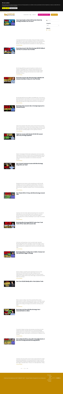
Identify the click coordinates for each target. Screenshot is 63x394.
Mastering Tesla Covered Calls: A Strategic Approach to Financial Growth (28, 110)
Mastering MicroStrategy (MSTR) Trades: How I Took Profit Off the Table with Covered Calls (30, 228)
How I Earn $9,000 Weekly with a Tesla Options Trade (30, 288)
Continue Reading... (19, 45)
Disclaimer (49, 385)
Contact (49, 391)
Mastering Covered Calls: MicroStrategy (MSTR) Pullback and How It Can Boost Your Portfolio (30, 49)
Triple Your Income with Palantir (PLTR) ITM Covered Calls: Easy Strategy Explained (29, 138)
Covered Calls (26, 14)
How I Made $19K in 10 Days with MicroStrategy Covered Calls (30, 198)
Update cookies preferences (5, 11)
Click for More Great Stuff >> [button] (44, 14)
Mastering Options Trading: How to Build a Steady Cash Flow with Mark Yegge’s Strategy (30, 258)
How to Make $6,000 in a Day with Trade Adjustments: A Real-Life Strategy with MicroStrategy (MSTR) (28, 349)
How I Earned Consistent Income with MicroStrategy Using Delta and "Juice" (27, 168)
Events (34, 14)
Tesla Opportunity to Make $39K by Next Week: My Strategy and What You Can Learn (30, 21)
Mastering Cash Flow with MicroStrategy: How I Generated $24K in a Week (30, 318)
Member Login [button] (54, 14)
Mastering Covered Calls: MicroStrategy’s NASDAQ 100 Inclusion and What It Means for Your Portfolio (29, 80)
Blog (30, 14)
